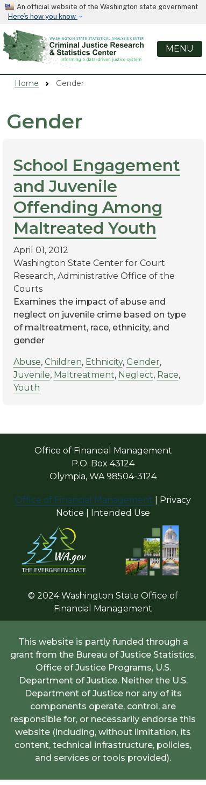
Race (168, 375)
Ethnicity (104, 362)
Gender (143, 362)
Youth (26, 388)
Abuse (27, 362)
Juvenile (31, 375)
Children (63, 362)
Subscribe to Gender (10, 413)
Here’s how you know (42, 16)
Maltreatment (84, 375)
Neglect (135, 375)
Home (27, 83)
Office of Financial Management (84, 500)
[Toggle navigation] (179, 49)
